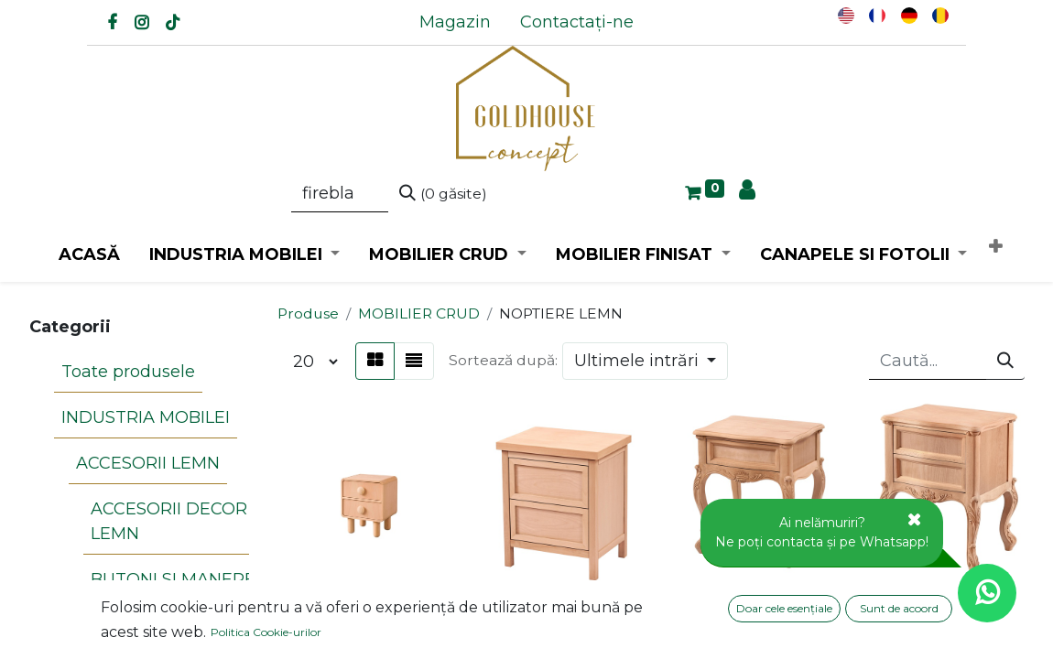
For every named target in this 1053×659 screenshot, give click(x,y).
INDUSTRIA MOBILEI (138, 394)
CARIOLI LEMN (143, 565)
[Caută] (443, 194)
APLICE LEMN (125, 629)
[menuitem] (455, 22)
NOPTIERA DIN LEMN (366, 614)
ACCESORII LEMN (140, 425)
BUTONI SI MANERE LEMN (165, 522)
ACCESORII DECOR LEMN (161, 467)
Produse (308, 313)
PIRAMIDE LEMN (152, 595)
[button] (995, 247)
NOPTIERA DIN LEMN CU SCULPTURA (755, 605)
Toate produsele (121, 364)
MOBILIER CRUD (419, 313)
